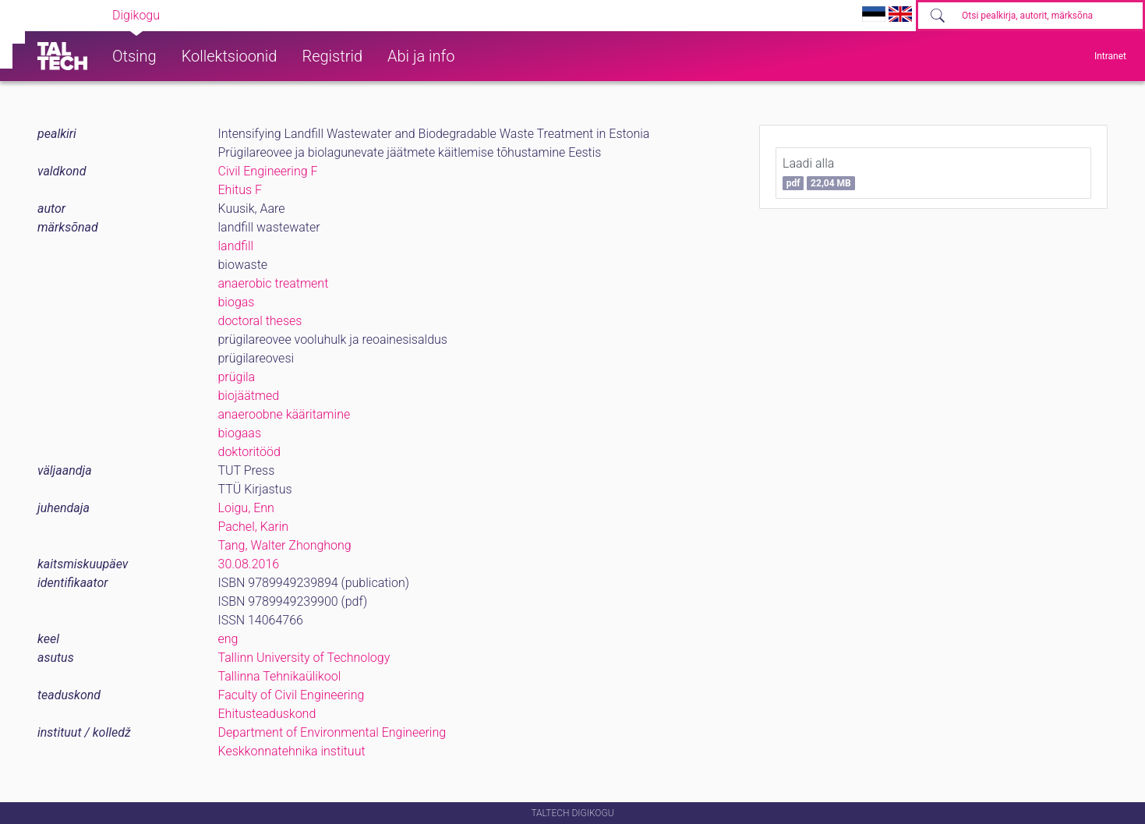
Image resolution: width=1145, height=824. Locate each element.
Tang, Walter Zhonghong (285, 545)
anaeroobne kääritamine (284, 414)
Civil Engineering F (268, 171)
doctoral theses (260, 320)
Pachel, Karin (253, 526)
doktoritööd (249, 451)
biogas (236, 302)
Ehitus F (240, 189)
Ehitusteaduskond (267, 713)
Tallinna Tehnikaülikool (279, 676)
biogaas (240, 433)
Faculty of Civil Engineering (291, 695)
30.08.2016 (249, 564)
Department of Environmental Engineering (332, 732)
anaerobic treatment (273, 283)
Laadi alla (819, 173)
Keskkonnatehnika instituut (292, 751)
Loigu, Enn (246, 507)
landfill (236, 246)
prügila (237, 377)
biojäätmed (249, 395)
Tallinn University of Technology (304, 657)
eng (228, 638)
